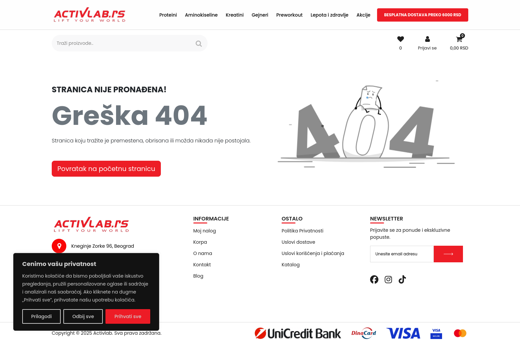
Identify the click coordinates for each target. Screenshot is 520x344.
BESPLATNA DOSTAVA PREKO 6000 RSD (422, 15)
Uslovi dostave (298, 242)
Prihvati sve (127, 316)
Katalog (290, 264)
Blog (198, 276)
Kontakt (202, 264)
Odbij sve (83, 316)
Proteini (168, 15)
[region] (86, 292)
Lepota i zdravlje (330, 15)
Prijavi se (427, 48)
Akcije (363, 15)
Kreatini (235, 15)
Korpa (200, 242)
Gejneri (260, 15)
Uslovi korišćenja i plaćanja (313, 253)
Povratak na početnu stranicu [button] (106, 168)
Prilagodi (41, 316)
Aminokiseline (201, 15)
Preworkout (289, 15)
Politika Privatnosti (302, 230)
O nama (202, 253)
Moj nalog (204, 230)
